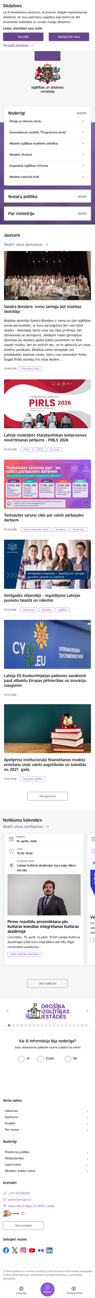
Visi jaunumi (47, 796)
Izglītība (62, 609)
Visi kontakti (23, 1225)
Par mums (12, 1129)
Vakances (11, 1111)
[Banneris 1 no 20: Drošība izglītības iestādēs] (47, 1011)
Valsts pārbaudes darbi (36, 529)
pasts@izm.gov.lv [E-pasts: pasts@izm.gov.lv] (19, 1199)
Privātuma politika (17, 1152)
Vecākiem (60, 529)
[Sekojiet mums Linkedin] (49, 1250)
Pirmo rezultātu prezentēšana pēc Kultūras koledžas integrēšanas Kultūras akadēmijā (43, 926)
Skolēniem (78, 529)
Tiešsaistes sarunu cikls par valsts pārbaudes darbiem (44, 517)
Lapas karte (13, 1164)
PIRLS (26, 449)
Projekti (10, 1123)
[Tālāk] (87, 1011)
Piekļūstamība (14, 1158)
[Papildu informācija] (22, 1213)
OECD (40, 449)
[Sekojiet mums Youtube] (32, 1250)
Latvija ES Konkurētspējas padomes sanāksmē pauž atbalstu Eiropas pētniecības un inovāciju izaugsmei (45, 680)
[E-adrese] (11, 1213)
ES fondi (54, 449)
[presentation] (47, 1074)
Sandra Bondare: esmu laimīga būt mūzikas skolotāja (42, 309)
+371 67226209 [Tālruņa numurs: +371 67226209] (19, 1193)
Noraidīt (23, 37)
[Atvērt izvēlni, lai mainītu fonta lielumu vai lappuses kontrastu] (74, 1291)
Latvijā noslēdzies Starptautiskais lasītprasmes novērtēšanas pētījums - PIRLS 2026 (45, 437)
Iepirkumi (11, 1117)
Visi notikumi (47, 983)
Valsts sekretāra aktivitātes (24, 954)
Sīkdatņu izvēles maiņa (20, 1171)
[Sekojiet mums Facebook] (6, 1250)
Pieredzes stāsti (30, 368)
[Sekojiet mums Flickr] (41, 1250)
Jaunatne (47, 609)
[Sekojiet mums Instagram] (23, 1250)
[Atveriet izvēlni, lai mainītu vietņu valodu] (21, 1291)
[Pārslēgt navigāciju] (47, 1289)
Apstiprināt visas (69, 37)
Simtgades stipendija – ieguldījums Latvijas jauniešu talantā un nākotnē (42, 598)
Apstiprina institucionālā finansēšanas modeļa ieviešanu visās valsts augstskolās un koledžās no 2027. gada (45, 764)
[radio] (23, 1058)
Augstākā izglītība (32, 778)
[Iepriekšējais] (7, 1011)
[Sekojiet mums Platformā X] (15, 1250)
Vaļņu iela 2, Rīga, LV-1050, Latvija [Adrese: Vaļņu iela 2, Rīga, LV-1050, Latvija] (31, 1206)
